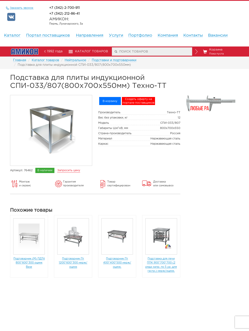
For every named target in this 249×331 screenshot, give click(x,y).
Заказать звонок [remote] (21, 8)
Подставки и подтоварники (114, 60)
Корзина (213, 52)
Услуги (116, 35)
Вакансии (218, 35)
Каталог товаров (45, 60)
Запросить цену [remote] (68, 170)
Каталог (12, 35)
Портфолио (140, 35)
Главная (19, 60)
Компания (168, 35)
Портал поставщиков (48, 35)
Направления (89, 35)
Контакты (193, 35)
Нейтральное (75, 60)
